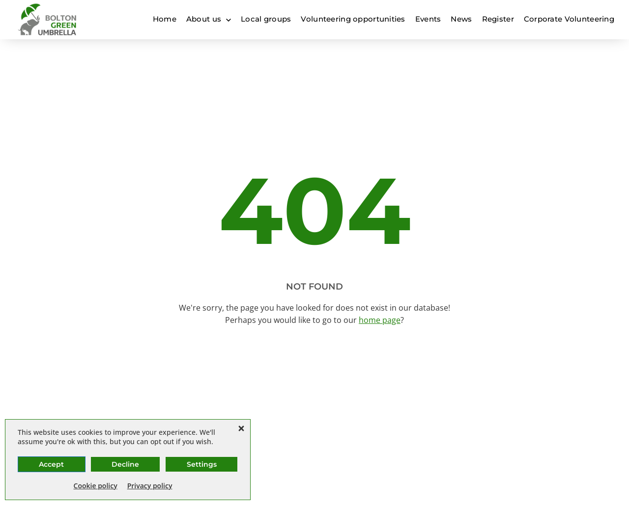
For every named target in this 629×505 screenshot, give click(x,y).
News (461, 19)
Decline (125, 464)
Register (498, 19)
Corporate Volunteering (569, 19)
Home (164, 19)
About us (203, 19)
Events (428, 19)
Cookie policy (95, 485)
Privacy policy (149, 485)
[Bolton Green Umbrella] (48, 19)
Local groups (266, 19)
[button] (241, 428)
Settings (202, 464)
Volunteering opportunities (353, 19)
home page (379, 320)
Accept (51, 464)
